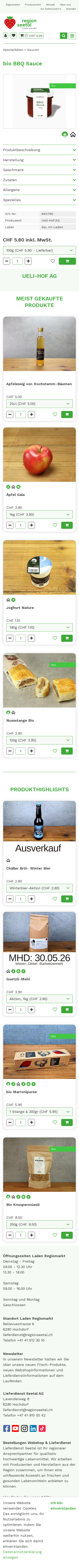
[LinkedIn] (33, 1428)
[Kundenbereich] (5, 35)
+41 (20, 1340)
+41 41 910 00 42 (31, 1415)
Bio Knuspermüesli (23, 1204)
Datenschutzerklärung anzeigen (22, 1554)
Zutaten (10, 180)
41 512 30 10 (34, 1340)
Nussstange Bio (20, 720)
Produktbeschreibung (21, 150)
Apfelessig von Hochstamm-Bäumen (39, 384)
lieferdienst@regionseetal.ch (28, 1335)
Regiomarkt (13, 4)
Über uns (65, 4)
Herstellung (13, 160)
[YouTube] (15, 1428)
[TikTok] (42, 1428)
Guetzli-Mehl (18, 979)
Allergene (11, 190)
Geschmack (13, 170)
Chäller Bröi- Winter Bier (28, 868)
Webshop (36, 1443)
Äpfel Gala (15, 494)
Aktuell (50, 4)
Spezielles (12, 200)
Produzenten (33, 4)
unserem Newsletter (26, 1359)
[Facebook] (6, 1428)
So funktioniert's (51, 8)
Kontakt (71, 8)
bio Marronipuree (21, 1092)
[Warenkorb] (24, 35)
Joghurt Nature (20, 607)
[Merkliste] (13, 35)
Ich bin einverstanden (63, 1505)
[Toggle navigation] (72, 36)
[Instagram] (24, 1428)
